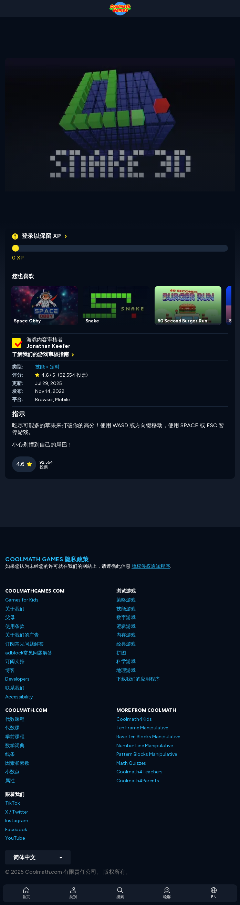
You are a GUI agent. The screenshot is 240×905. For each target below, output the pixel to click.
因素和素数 (17, 763)
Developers (17, 679)
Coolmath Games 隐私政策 (47, 559)
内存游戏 (126, 635)
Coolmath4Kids (134, 719)
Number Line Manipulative (144, 746)
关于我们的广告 (22, 635)
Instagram (16, 821)
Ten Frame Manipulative (142, 728)
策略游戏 (126, 600)
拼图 (121, 653)
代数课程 (14, 719)
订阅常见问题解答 (24, 644)
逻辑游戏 (126, 626)
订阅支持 (14, 661)
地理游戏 (126, 670)
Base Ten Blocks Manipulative (148, 737)
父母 (10, 617)
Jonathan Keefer (48, 346)
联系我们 (14, 688)
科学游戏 (126, 661)
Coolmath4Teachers (139, 772)
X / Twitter (16, 812)
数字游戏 (126, 617)
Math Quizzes (131, 763)
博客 (10, 670)
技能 (40, 367)
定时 (55, 367)
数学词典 (14, 746)
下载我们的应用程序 (138, 679)
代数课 (12, 728)
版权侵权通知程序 (151, 566)
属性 (10, 781)
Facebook (16, 829)
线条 (10, 754)
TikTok (12, 803)
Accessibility (19, 697)
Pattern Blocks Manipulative (146, 754)
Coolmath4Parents (137, 781)
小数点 (12, 772)
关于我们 (14, 609)
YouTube (15, 838)
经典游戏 (126, 644)
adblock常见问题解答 (28, 653)
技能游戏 (126, 609)
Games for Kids (22, 600)
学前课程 (14, 737)
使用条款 (14, 626)
